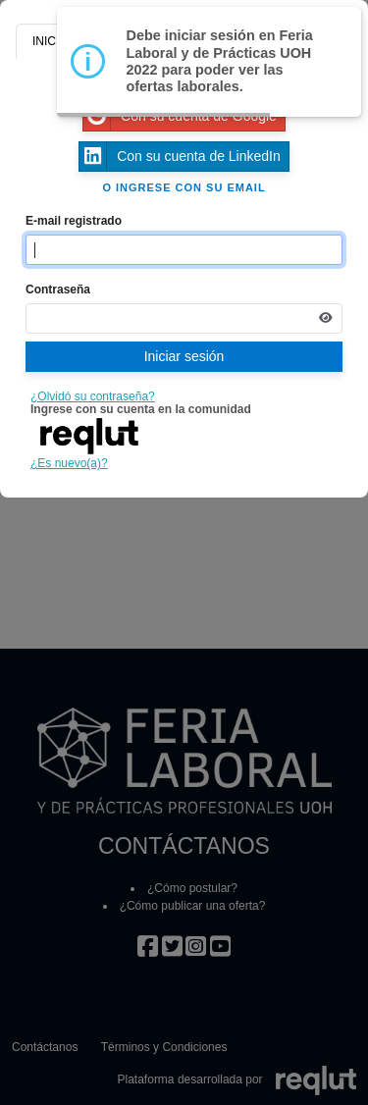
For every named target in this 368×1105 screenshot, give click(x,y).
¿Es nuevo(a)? (69, 463)
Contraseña (58, 289)
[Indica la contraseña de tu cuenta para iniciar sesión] (184, 318)
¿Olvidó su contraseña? (92, 396)
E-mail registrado (74, 221)
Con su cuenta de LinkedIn (180, 156)
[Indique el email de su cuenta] (184, 250)
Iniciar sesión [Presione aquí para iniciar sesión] (184, 356)
